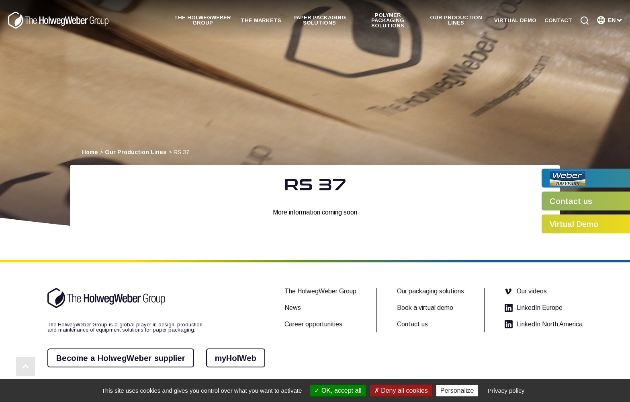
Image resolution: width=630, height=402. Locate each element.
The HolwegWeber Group (202, 20)
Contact (558, 20)
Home (90, 152)
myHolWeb (235, 358)
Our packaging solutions (430, 291)
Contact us (412, 324)
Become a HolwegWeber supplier (120, 358)
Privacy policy (506, 390)
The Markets (261, 20)
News (292, 308)
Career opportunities (313, 324)
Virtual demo (515, 20)
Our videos (526, 291)
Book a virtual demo (425, 308)
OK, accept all (337, 390)
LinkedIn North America (544, 324)
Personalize (457, 390)
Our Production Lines (456, 20)
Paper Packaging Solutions (319, 20)
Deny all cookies (401, 390)
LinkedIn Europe (533, 308)
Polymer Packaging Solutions (387, 20)
